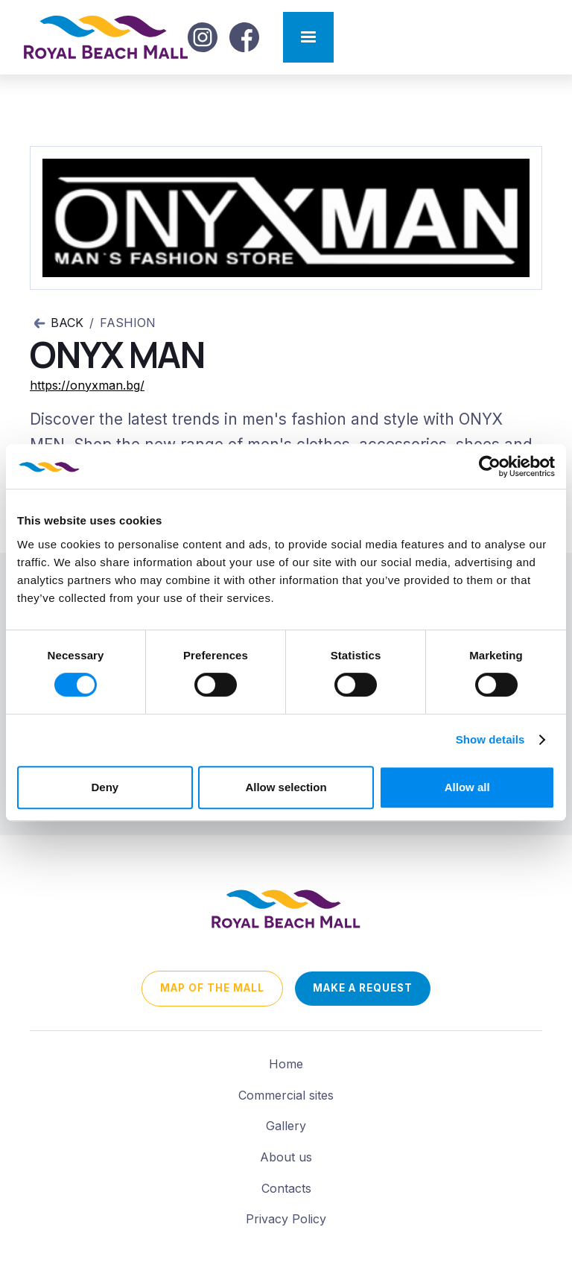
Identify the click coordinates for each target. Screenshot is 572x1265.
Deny (104, 787)
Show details (490, 739)
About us (286, 1157)
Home (286, 1063)
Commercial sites (286, 1095)
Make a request (363, 988)
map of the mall (212, 988)
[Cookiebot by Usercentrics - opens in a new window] (490, 466)
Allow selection (285, 787)
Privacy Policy (286, 1218)
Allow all (467, 787)
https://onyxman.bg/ (87, 385)
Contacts (286, 1188)
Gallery (286, 1125)
